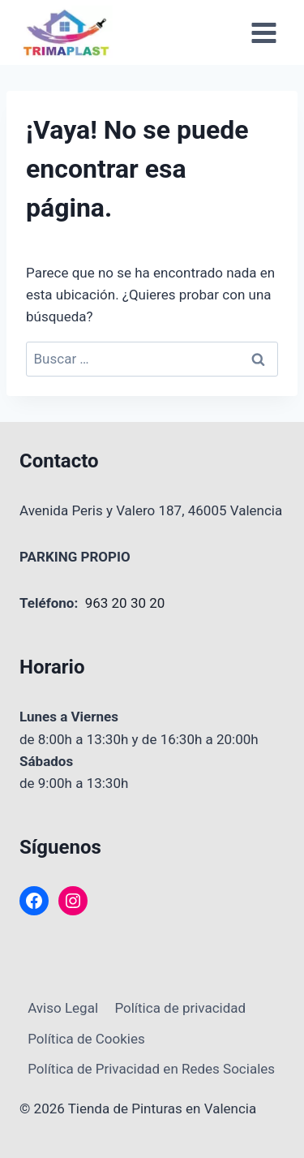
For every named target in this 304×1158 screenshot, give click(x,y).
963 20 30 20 (125, 603)
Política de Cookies (86, 1039)
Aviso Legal (63, 1008)
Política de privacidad (180, 1008)
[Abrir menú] (263, 32)
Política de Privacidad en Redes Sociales (151, 1069)
